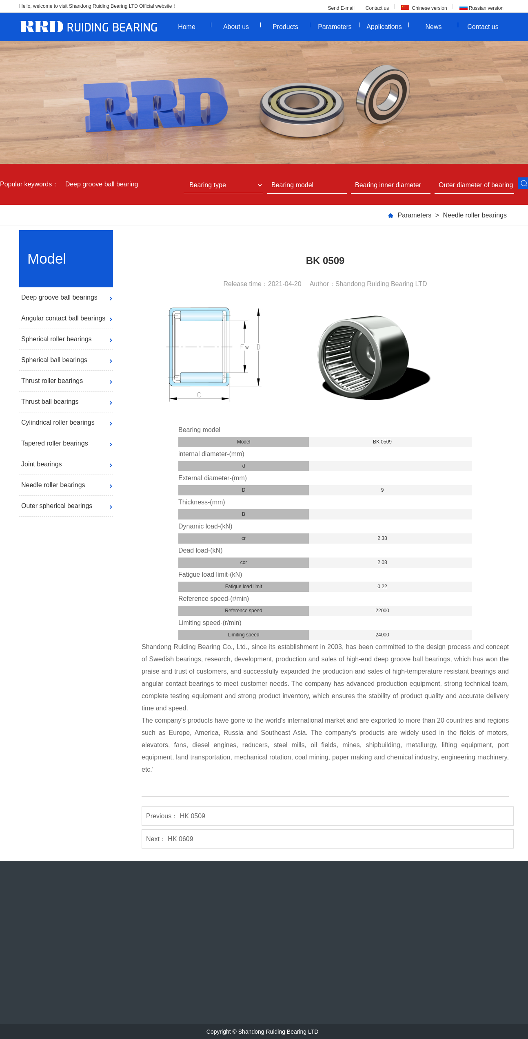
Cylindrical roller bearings (58, 422)
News (441, 26)
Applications (387, 26)
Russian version (486, 8)
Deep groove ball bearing (101, 184)
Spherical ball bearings (54, 359)
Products (291, 26)
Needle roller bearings (475, 215)
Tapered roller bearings (54, 443)
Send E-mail (341, 8)
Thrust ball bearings (50, 401)
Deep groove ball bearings (59, 297)
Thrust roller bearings (52, 380)
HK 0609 (180, 838)
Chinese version (428, 8)
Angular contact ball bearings (63, 318)
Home (194, 26)
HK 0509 (192, 816)
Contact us (377, 8)
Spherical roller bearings (56, 339)
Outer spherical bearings (56, 505)
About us (242, 26)
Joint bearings (41, 464)
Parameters (338, 26)
